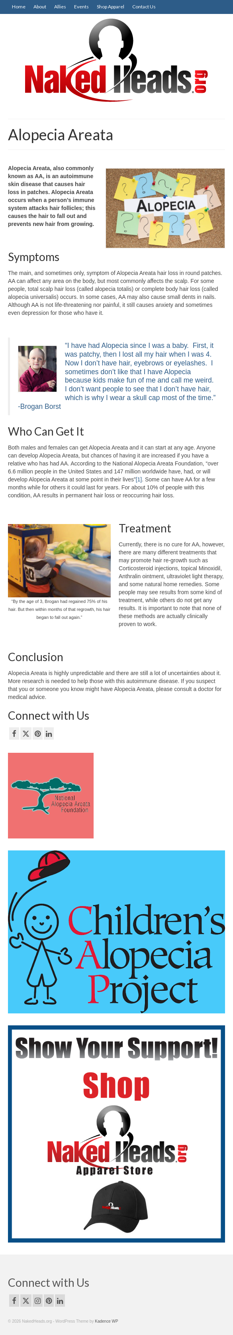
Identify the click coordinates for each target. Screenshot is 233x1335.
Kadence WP (106, 1321)
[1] (139, 479)
